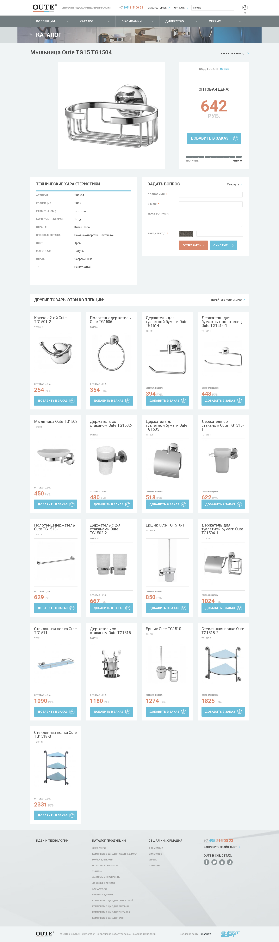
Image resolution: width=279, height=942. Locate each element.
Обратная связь (157, 8)
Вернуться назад (233, 53)
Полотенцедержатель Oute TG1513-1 (54, 527)
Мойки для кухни (102, 860)
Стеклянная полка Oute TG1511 (55, 631)
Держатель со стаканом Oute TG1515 (110, 631)
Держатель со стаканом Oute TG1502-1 (111, 425)
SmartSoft (205, 933)
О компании (131, 21)
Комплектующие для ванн (108, 918)
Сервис (215, 21)
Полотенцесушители (105, 865)
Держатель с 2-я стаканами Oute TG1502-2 (105, 529)
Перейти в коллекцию (226, 299)
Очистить (221, 245)
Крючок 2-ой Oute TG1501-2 (50, 319)
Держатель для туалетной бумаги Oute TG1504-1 (222, 529)
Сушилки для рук (103, 894)
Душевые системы (103, 883)
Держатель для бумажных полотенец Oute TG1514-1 (222, 321)
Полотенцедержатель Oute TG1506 (110, 319)
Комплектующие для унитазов (111, 912)
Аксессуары (99, 889)
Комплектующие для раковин (110, 906)
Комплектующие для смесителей (112, 900)
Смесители (99, 848)
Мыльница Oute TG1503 (56, 421)
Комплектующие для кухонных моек (114, 854)
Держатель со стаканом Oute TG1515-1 (223, 425)
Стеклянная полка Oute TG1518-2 (223, 631)
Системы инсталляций (106, 877)
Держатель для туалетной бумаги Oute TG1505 (166, 425)
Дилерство (174, 21)
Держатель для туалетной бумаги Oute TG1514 (166, 321)
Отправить (192, 245)
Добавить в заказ (209, 138)
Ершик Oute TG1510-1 (165, 525)
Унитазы (97, 871)
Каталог (87, 21)
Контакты (179, 8)
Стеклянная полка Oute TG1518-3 (55, 734)
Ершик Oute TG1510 (163, 629)
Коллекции (45, 21)
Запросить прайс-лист (220, 847)
